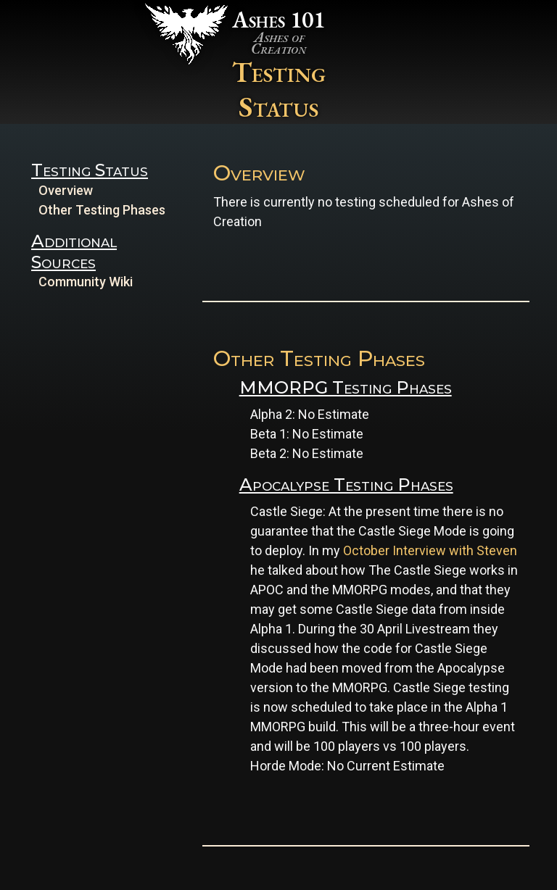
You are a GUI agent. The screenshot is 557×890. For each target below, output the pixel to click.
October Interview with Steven (430, 550)
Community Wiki (85, 281)
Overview (65, 190)
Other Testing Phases (101, 209)
